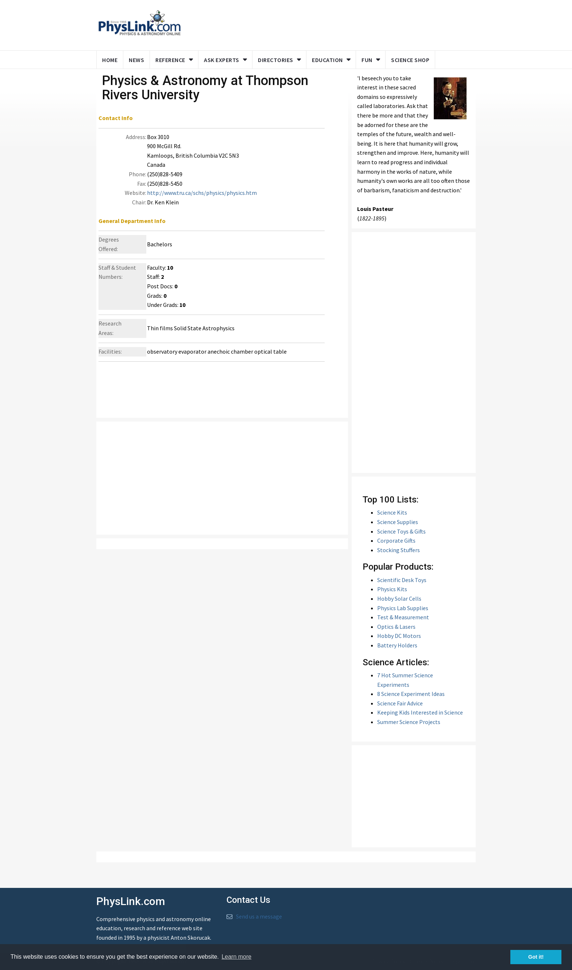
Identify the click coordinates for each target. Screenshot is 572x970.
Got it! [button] (536, 957)
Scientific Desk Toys (401, 580)
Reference (170, 59)
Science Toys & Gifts (401, 531)
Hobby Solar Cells (399, 598)
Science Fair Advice (400, 703)
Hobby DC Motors (399, 635)
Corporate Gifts (396, 540)
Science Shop (410, 59)
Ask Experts (221, 59)
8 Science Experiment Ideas (411, 693)
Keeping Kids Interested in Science (420, 712)
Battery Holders (397, 645)
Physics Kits (392, 589)
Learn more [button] (236, 957)
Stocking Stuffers (398, 550)
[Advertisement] (327, 23)
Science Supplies (397, 522)
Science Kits (392, 512)
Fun (367, 59)
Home (109, 59)
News (136, 59)
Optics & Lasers (396, 626)
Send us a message (259, 916)
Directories (275, 59)
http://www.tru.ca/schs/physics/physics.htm (202, 192)
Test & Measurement (403, 617)
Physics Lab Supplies (402, 608)
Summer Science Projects (408, 721)
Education (327, 59)
